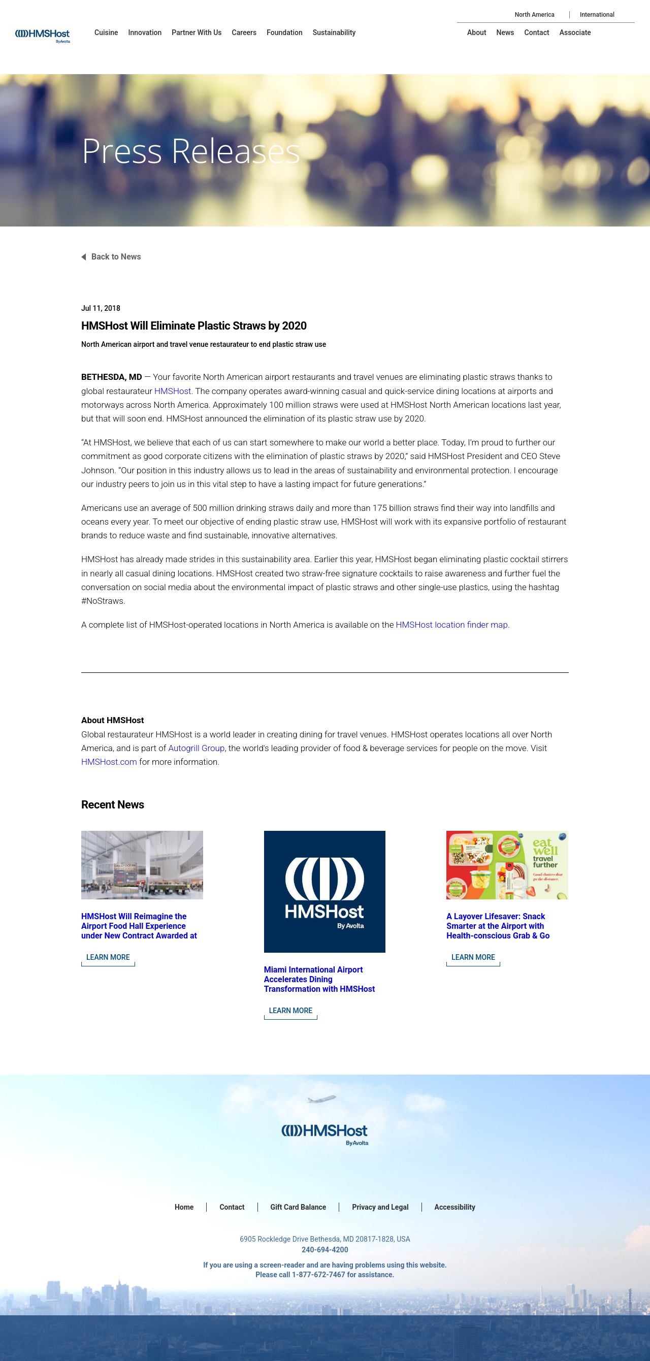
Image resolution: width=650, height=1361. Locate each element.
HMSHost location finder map (452, 625)
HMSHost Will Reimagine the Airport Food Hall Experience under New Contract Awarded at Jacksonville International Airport (139, 936)
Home (184, 1207)
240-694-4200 (325, 1250)
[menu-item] (106, 32)
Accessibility (455, 1207)
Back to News (116, 257)
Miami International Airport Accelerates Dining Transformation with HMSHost (319, 979)
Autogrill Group (196, 748)
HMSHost (172, 391)
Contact (231, 1207)
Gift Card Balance (299, 1207)
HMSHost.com (109, 762)
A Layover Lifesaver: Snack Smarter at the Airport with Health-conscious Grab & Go (497, 926)
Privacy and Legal (380, 1207)
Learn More (108, 957)
